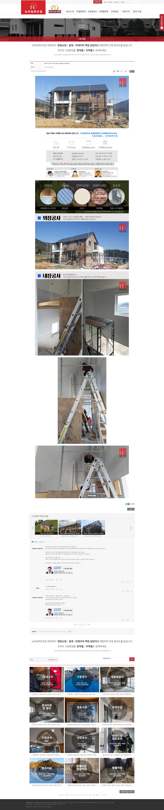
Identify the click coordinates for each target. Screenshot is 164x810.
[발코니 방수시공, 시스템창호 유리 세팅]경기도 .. (117, 755)
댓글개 (36, 542)
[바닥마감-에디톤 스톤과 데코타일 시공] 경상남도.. (117, 724)
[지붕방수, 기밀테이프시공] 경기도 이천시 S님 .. (82, 694)
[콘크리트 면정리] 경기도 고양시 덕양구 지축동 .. (47, 724)
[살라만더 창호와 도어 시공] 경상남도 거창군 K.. (82, 724)
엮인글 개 (42, 542)
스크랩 (120, 71)
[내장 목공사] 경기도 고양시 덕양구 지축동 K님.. (117, 694)
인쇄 (115, 71)
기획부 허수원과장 (48, 67)
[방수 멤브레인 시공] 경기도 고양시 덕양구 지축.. (47, 785)
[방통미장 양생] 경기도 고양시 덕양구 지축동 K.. (82, 785)
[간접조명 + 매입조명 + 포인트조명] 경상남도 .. (46, 755)
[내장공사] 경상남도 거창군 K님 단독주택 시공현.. (82, 755)
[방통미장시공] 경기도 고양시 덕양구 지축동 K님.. (117, 785)
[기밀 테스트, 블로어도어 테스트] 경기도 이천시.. (47, 694)
